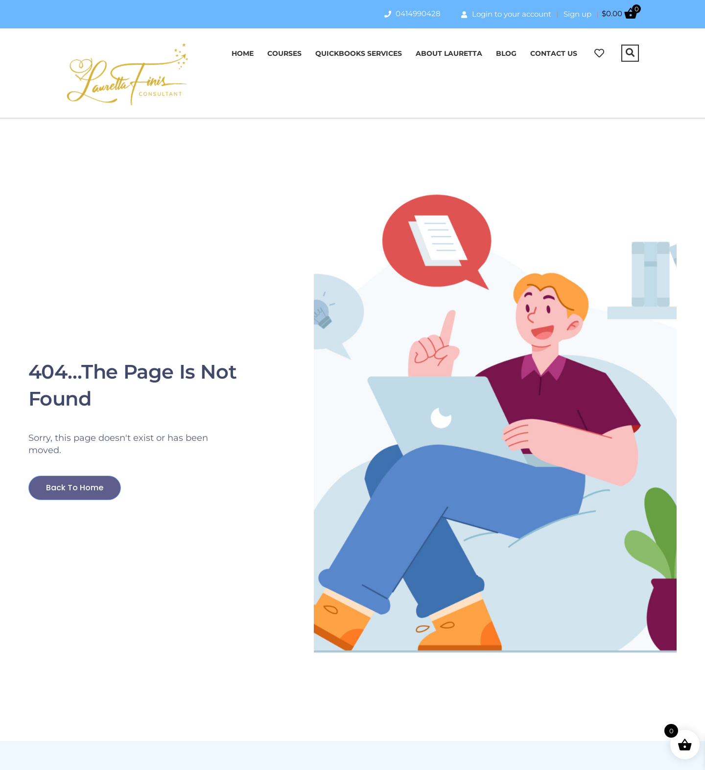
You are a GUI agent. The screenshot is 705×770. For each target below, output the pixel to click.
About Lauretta (449, 53)
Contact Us (553, 53)
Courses (284, 53)
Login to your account (506, 14)
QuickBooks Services (358, 53)
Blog (506, 53)
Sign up (577, 14)
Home (243, 53)
